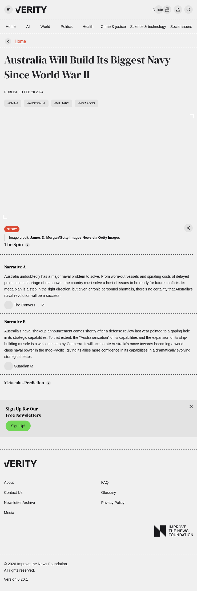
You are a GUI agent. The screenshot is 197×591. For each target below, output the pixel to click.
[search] (188, 9)
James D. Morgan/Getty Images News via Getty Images (75, 237)
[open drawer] (8, 9)
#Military (61, 103)
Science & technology (148, 26)
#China (12, 103)
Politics (67, 26)
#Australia (36, 103)
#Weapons (86, 103)
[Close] (191, 406)
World (45, 26)
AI (28, 26)
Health (88, 26)
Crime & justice (113, 26)
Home (10, 26)
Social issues (181, 26)
